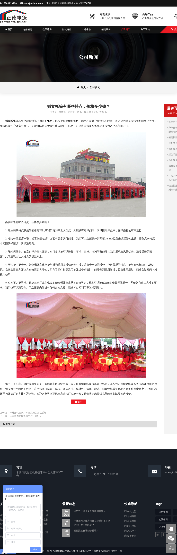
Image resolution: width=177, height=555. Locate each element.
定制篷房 (163, 527)
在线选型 (130, 511)
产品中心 (130, 531)
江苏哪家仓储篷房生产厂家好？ (26, 416)
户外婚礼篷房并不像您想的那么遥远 (28, 412)
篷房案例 (130, 536)
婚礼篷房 (73, 120)
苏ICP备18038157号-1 (81, 551)
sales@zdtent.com (33, 3)
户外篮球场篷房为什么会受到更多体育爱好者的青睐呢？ (86, 523)
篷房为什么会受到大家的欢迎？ (84, 511)
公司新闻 (95, 87)
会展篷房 (130, 521)
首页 (81, 87)
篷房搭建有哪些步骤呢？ (80, 531)
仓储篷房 (130, 516)
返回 (78, 402)
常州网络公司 (115, 551)
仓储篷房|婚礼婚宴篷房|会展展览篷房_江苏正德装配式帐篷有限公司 (13, 16)
